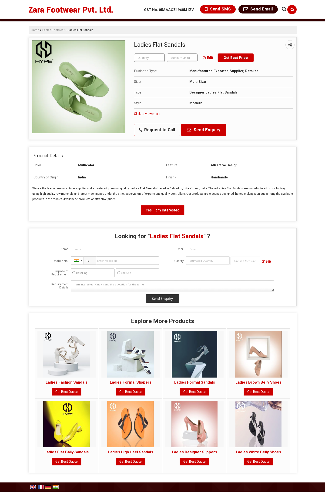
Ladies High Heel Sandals (130, 452)
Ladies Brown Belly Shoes (258, 382)
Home (35, 30)
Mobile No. (61, 261)
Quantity (178, 261)
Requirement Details (59, 286)
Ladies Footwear (53, 30)
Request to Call (157, 129)
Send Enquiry (203, 129)
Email (180, 249)
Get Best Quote (66, 392)
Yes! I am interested (163, 210)
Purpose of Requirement (59, 273)
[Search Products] (283, 9)
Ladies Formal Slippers (130, 382)
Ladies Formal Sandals (194, 382)
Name (64, 249)
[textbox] (182, 58)
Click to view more (147, 114)
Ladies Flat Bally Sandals (66, 452)
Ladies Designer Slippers (194, 452)
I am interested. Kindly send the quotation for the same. (172, 285)
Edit (208, 58)
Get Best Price (236, 58)
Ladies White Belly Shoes (258, 452)
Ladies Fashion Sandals (66, 382)
